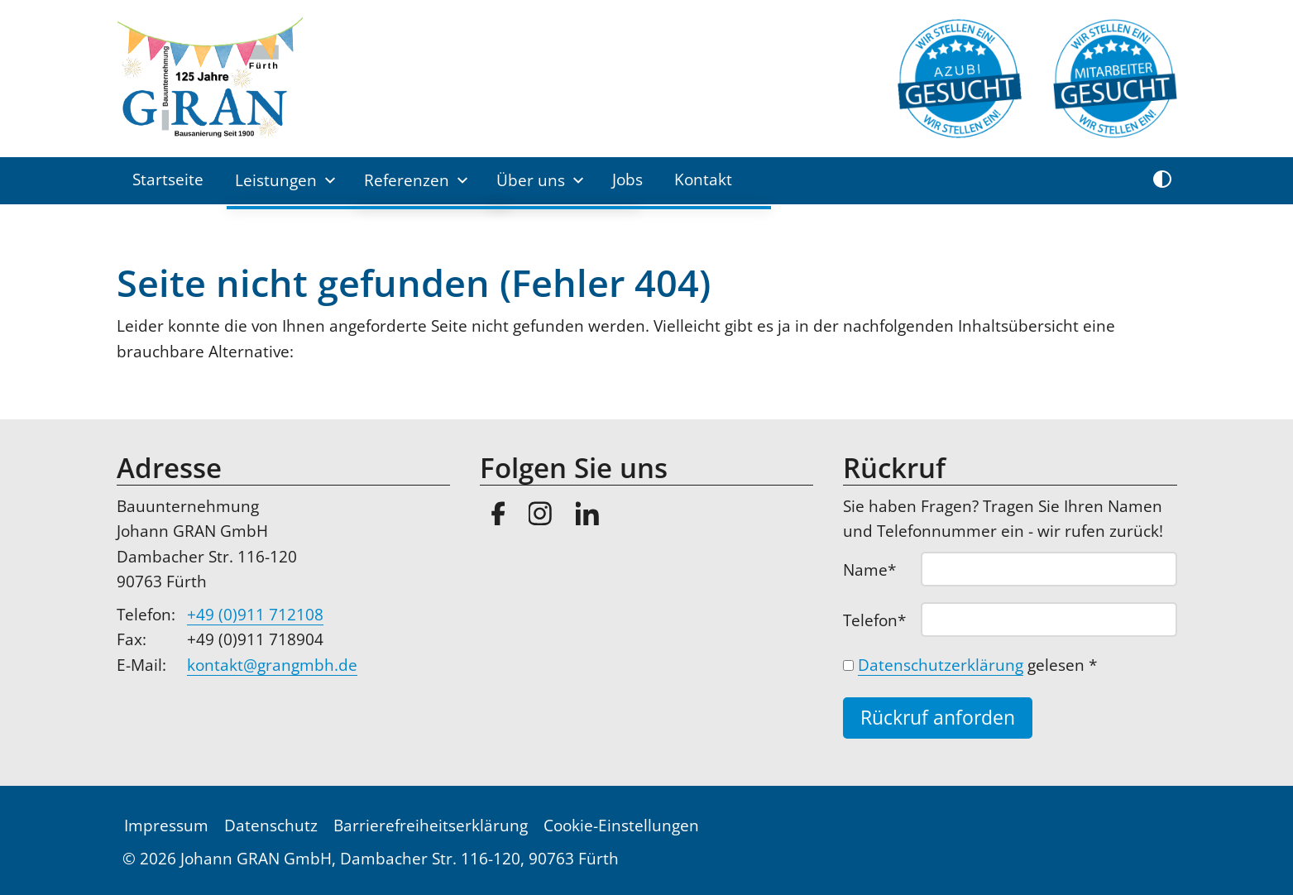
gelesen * (977, 665)
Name (879, 569)
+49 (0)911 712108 (255, 614)
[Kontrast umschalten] (1162, 180)
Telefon (879, 619)
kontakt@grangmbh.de (272, 665)
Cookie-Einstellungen (621, 825)
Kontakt (703, 179)
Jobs (627, 179)
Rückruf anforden (937, 717)
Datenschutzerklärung (940, 665)
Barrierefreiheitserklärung (430, 825)
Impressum (166, 825)
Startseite (168, 179)
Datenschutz (271, 825)
